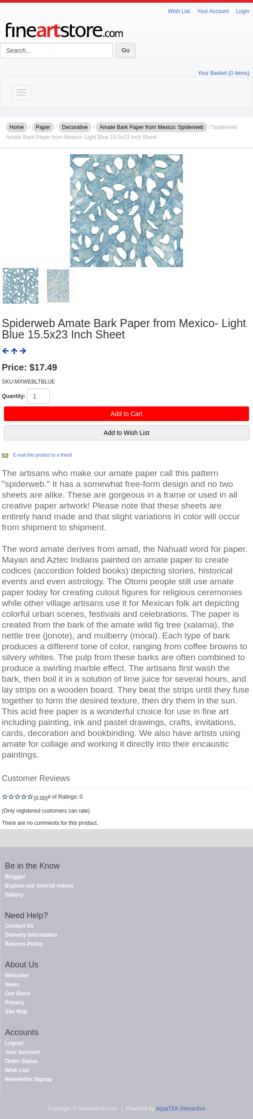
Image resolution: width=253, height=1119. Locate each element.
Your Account (213, 11)
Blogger (15, 877)
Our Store (17, 993)
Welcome (16, 975)
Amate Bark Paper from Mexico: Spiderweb (151, 127)
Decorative (75, 127)
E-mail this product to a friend (42, 455)
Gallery (14, 895)
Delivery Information (31, 935)
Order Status (21, 1061)
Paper (43, 127)
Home (16, 127)
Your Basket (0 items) (223, 73)
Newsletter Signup (28, 1079)
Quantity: (14, 396)
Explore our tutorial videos (39, 886)
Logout (14, 1043)
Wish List (179, 11)
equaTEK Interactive (180, 1108)
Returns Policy (24, 944)
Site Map (16, 1011)
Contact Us (19, 926)
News (12, 984)
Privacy (14, 1002)
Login (242, 11)
